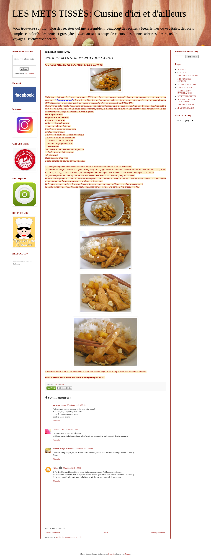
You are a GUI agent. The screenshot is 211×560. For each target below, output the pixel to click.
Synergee (111, 554)
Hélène (55, 468)
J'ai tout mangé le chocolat (63, 449)
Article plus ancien (158, 533)
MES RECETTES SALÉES (188, 76)
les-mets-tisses (24, 262)
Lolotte (56, 429)
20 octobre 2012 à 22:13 (76, 405)
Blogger (127, 554)
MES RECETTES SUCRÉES (184, 80)
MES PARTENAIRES (186, 105)
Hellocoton (16, 264)
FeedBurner (29, 74)
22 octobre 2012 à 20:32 (72, 468)
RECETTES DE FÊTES (187, 96)
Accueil (105, 533)
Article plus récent (53, 533)
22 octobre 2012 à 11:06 (84, 449)
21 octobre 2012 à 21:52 (68, 429)
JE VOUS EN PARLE (186, 108)
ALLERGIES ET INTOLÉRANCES (185, 92)
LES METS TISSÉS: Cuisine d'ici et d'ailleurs (99, 13)
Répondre (56, 421)
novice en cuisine (59, 405)
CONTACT (182, 72)
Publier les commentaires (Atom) (68, 537)
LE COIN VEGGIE (185, 87)
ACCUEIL (182, 69)
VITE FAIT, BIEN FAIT (187, 84)
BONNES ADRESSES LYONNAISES (186, 100)
